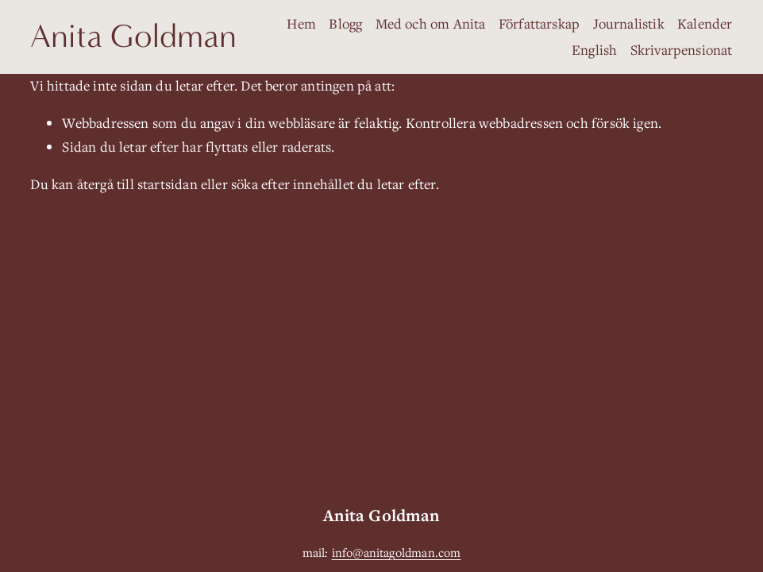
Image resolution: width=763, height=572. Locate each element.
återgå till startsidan (137, 184)
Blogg (345, 23)
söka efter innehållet (292, 184)
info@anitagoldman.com (396, 552)
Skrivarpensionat (681, 50)
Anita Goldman (133, 36)
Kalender (704, 23)
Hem (301, 23)
